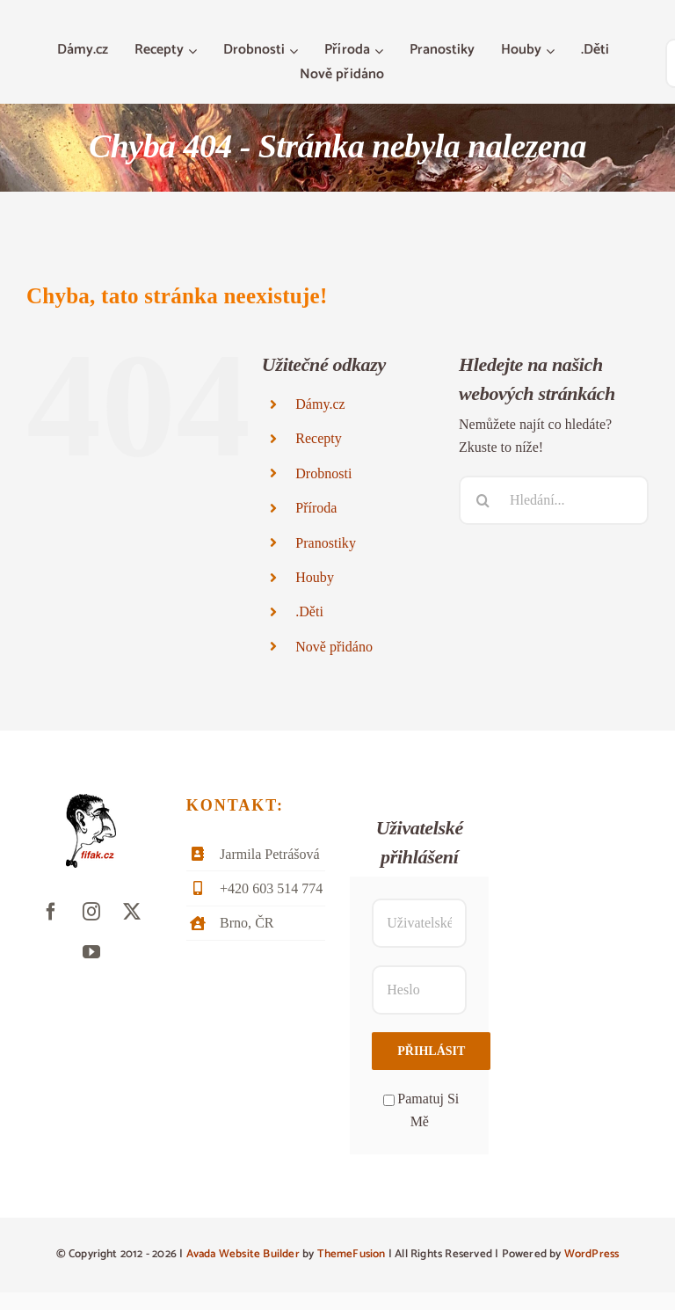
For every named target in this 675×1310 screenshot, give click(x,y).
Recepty (318, 438)
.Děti (309, 611)
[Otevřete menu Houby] (552, 51)
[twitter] (132, 912)
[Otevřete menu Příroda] (381, 51)
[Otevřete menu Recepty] (194, 51)
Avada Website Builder (243, 1254)
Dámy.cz (320, 404)
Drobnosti (323, 473)
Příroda (316, 507)
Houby (314, 577)
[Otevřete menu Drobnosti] (295, 51)
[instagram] (91, 912)
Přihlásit (431, 1051)
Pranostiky (325, 542)
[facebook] (51, 912)
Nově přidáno (334, 646)
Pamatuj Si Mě (421, 1110)
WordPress (592, 1254)
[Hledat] (483, 500)
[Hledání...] (554, 500)
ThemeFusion (351, 1254)
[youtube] (91, 952)
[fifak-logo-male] (91, 800)
